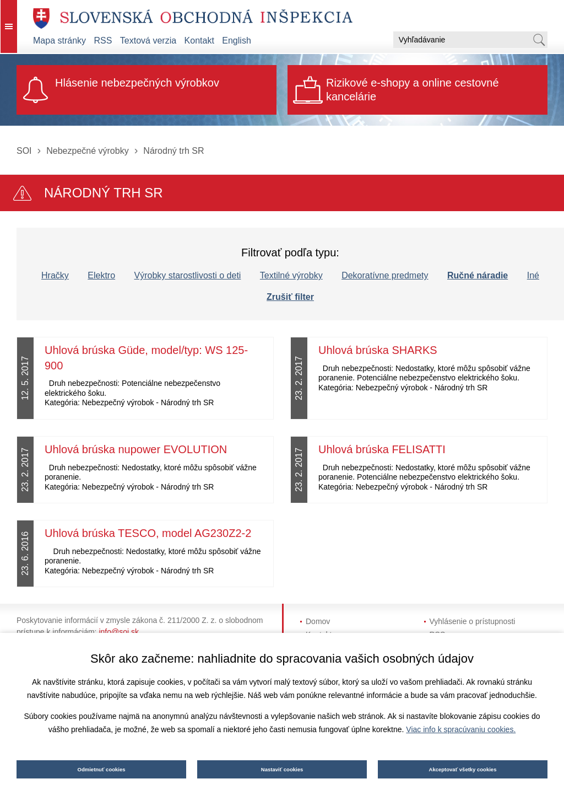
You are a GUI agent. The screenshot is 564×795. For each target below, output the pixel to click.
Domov (318, 621)
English (236, 40)
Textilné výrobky (291, 275)
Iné (533, 275)
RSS (103, 40)
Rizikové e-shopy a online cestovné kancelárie (412, 90)
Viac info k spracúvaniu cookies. (461, 729)
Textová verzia (148, 40)
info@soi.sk (119, 631)
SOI (24, 150)
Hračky (55, 275)
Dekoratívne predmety (384, 275)
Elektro (101, 275)
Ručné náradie (477, 275)
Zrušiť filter (290, 297)
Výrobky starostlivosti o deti (187, 275)
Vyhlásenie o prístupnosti (473, 621)
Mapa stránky (59, 40)
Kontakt (199, 40)
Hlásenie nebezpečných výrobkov (137, 83)
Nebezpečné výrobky (87, 150)
